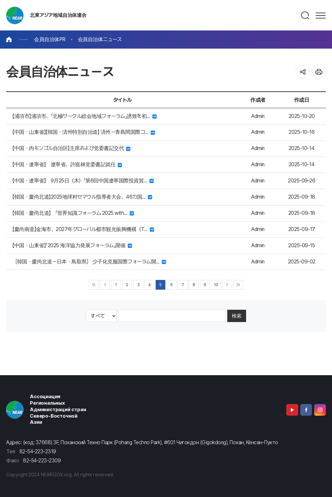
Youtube (292, 410)
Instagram (320, 410)
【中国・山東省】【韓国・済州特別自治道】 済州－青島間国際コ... (83, 132)
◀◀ (94, 285)
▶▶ (238, 285)
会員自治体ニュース (100, 39)
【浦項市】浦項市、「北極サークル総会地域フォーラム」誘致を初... (84, 116)
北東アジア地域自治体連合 (58, 15)
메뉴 (320, 15)
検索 (237, 316)
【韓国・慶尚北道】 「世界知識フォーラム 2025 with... (73, 213)
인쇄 (319, 72)
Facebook (306, 410)
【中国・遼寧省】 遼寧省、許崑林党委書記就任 (67, 164)
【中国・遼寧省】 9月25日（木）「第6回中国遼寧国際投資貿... (83, 181)
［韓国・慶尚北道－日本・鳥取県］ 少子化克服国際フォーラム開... (89, 262)
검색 (305, 15)
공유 (303, 72)
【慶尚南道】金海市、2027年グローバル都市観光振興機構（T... (83, 229)
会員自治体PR (49, 39)
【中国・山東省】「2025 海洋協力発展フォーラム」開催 (72, 245)
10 (216, 284)
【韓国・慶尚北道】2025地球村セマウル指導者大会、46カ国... (82, 197)
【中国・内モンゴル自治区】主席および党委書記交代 (71, 148)
